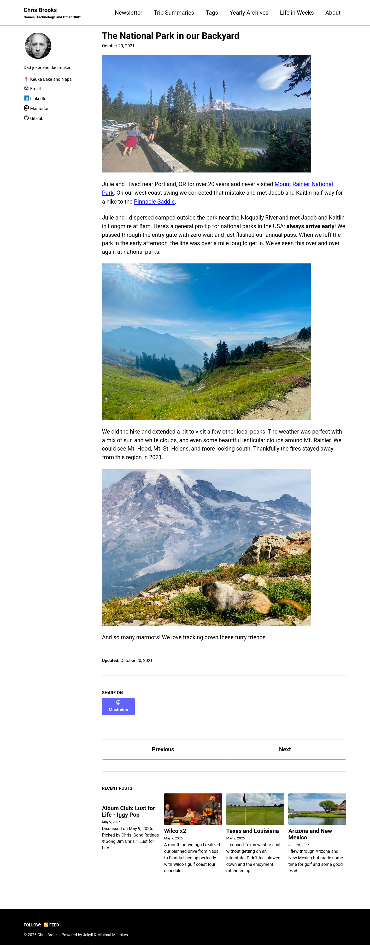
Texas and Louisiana (252, 826)
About (333, 12)
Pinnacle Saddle (163, 201)
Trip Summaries (174, 12)
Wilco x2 (175, 826)
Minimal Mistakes (113, 930)
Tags (212, 12)
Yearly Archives (249, 12)
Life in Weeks (297, 12)
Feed (52, 920)
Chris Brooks (53, 13)
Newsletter (128, 12)
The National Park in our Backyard (170, 36)
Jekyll (88, 930)
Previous (163, 745)
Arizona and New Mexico (310, 830)
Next (285, 745)
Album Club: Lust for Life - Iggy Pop (128, 807)
